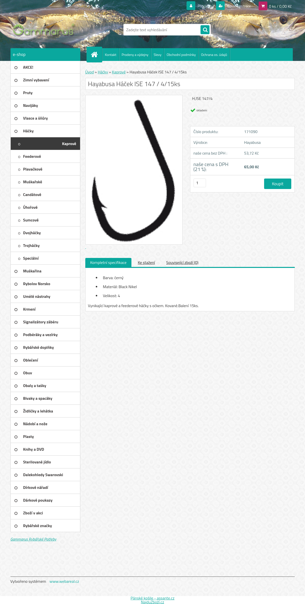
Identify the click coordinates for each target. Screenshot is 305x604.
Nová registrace (237, 6)
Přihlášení (202, 6)
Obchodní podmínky (181, 54)
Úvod (89, 72)
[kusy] (200, 183)
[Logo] (44, 29)
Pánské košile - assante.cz (152, 598)
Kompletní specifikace (108, 262)
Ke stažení (146, 262)
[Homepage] (96, 54)
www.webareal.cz (64, 581)
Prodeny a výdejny (135, 54)
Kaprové (119, 72)
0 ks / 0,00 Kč (280, 6)
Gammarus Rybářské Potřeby (33, 539)
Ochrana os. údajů (214, 54)
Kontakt (110, 54)
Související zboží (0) (182, 262)
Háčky (103, 72)
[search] (205, 30)
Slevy (157, 54)
